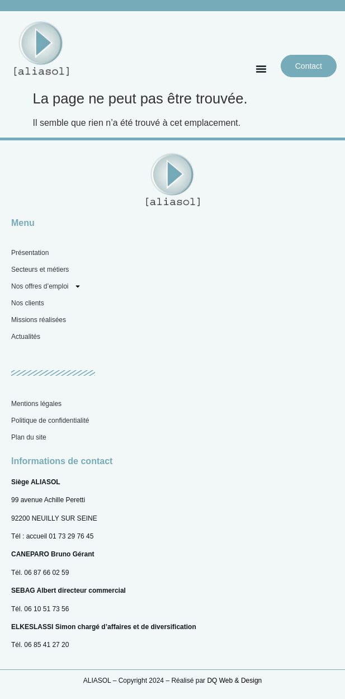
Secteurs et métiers (40, 269)
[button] (261, 68)
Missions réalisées (38, 320)
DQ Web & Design (234, 680)
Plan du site (28, 437)
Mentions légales (36, 404)
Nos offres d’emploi (46, 286)
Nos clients (27, 303)
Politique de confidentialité (50, 420)
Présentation (30, 253)
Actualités (25, 337)
